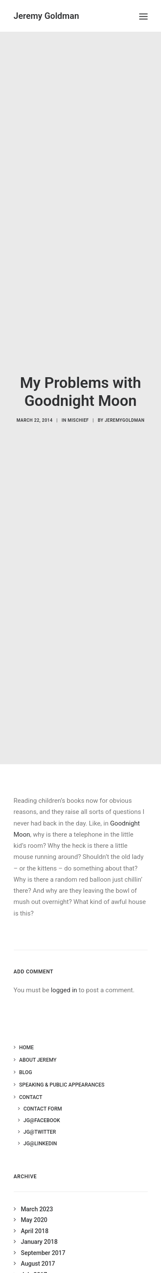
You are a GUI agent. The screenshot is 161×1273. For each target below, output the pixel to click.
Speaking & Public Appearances (62, 1069)
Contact (31, 1081)
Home (26, 1032)
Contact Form (43, 1093)
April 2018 (35, 1215)
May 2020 (34, 1204)
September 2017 (43, 1237)
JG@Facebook (42, 1105)
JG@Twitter (40, 1116)
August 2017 (38, 1247)
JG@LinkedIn (40, 1128)
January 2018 (39, 1225)
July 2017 (34, 1258)
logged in (64, 974)
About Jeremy (38, 1044)
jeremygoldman (125, 412)
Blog (25, 1057)
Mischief (77, 412)
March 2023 (37, 1193)
